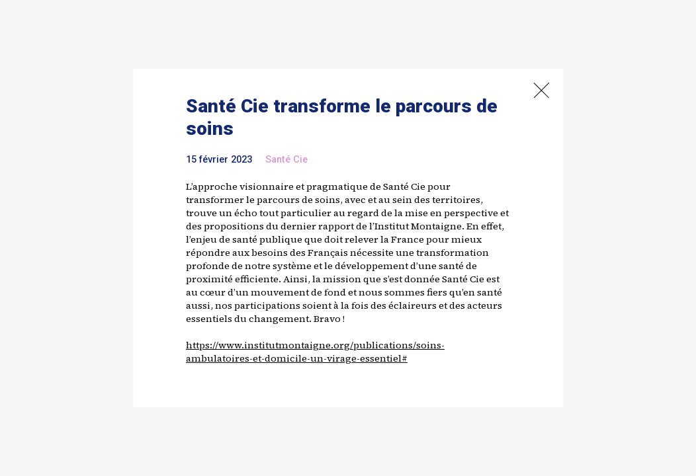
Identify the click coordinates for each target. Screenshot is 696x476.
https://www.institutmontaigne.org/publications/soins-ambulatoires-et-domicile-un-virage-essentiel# (315, 351)
